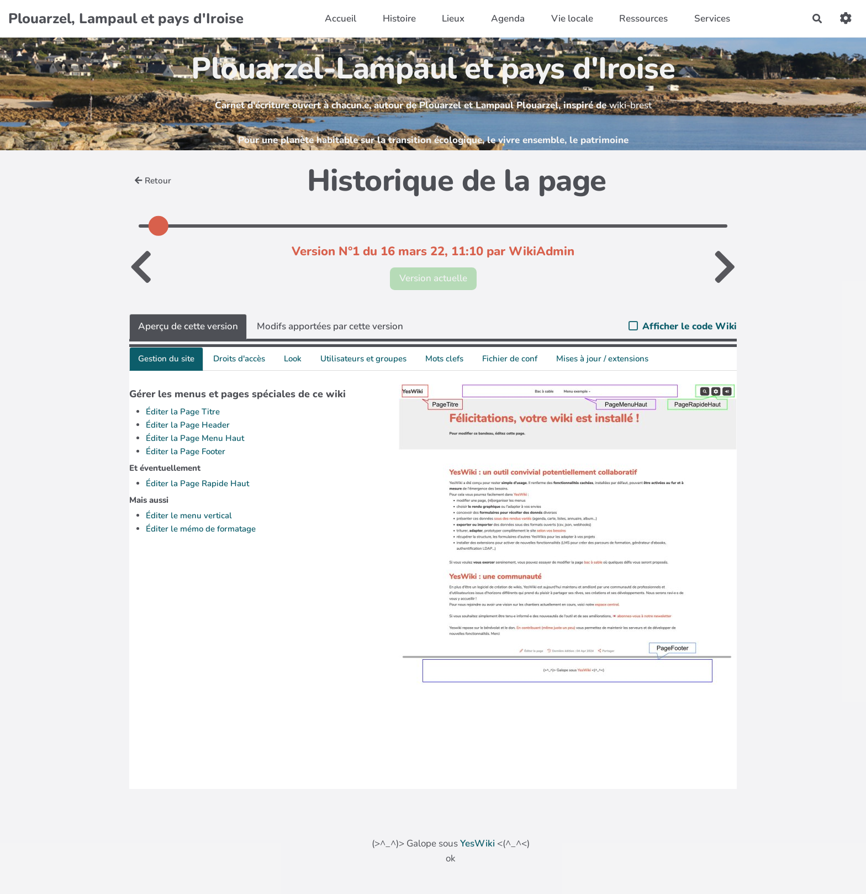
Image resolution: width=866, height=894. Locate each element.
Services (712, 18)
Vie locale (572, 18)
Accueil (340, 18)
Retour (153, 180)
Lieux (453, 18)
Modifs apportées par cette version (330, 326)
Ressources (643, 18)
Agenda (508, 18)
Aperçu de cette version (188, 326)
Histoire (399, 18)
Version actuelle (433, 278)
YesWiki (477, 843)
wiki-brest (630, 105)
